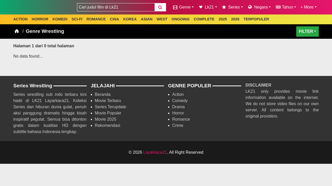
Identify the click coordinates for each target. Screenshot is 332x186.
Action (178, 94)
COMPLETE (204, 19)
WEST (162, 19)
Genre (181, 7)
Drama (178, 107)
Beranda (103, 94)
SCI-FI (77, 19)
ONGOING (180, 19)
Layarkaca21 (155, 152)
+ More (306, 7)
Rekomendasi (107, 125)
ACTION (20, 19)
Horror (178, 113)
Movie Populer (108, 113)
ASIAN (147, 19)
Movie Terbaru (108, 100)
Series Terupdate (110, 107)
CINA (114, 19)
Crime (177, 125)
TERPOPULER (256, 19)
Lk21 (206, 7)
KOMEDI (59, 19)
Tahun (284, 7)
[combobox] (116, 7)
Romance (181, 119)
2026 (235, 19)
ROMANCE (96, 19)
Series (230, 7)
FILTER (306, 31)
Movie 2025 (105, 119)
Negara (257, 7)
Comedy (180, 100)
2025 (223, 19)
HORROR (40, 19)
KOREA (130, 19)
